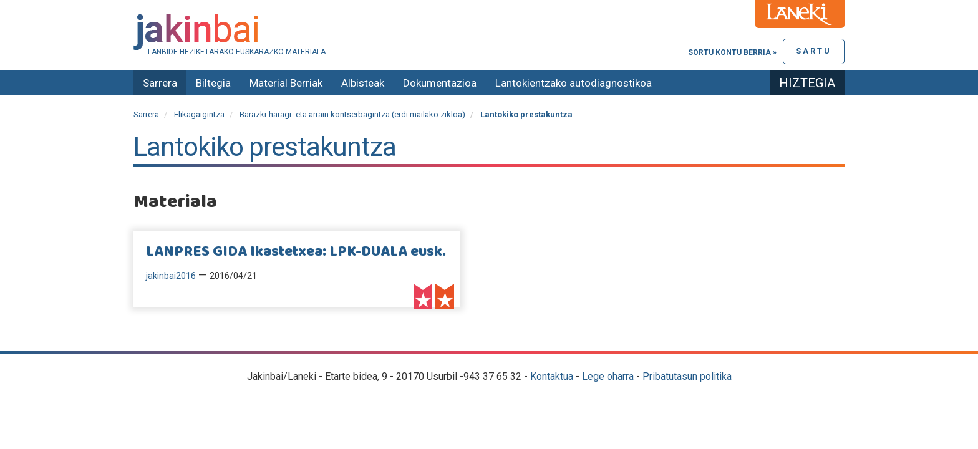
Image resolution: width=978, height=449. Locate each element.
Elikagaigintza (199, 114)
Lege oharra (608, 376)
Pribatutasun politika (687, 376)
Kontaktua (551, 376)
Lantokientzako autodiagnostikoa (573, 83)
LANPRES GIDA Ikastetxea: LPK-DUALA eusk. (296, 252)
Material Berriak (285, 83)
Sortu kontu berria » (732, 52)
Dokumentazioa (440, 83)
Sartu (813, 51)
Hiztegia (807, 82)
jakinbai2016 (171, 276)
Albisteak (362, 83)
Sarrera (160, 83)
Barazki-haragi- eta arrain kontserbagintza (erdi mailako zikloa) (352, 114)
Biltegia (213, 83)
